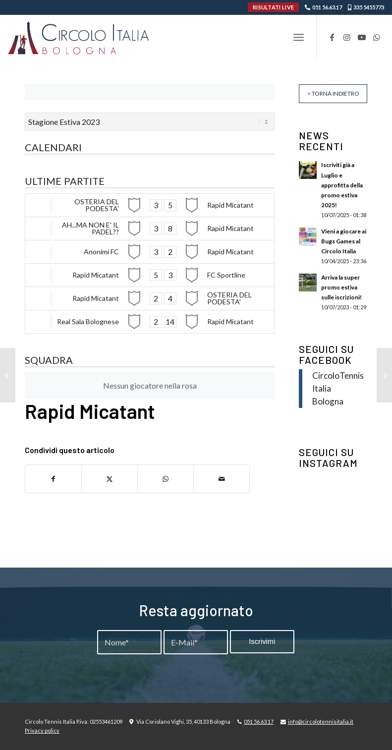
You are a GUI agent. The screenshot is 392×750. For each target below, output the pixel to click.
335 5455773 (368, 7)
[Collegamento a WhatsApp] (376, 37)
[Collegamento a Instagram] (346, 37)
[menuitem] (298, 37)
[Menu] (298, 37)
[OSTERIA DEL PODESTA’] (7, 375)
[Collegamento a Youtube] (361, 37)
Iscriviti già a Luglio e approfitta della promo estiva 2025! (342, 185)
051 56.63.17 (327, 7)
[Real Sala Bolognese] (384, 375)
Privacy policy (42, 730)
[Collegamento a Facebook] (332, 37)
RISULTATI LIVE (273, 7)
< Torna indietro (333, 93)
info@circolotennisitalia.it (320, 721)
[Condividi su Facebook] (53, 479)
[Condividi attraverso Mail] (221, 479)
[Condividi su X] (109, 479)
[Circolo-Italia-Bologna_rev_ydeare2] (79, 37)
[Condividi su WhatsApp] (165, 479)
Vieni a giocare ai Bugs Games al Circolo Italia (343, 241)
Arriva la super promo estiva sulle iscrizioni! (341, 287)
